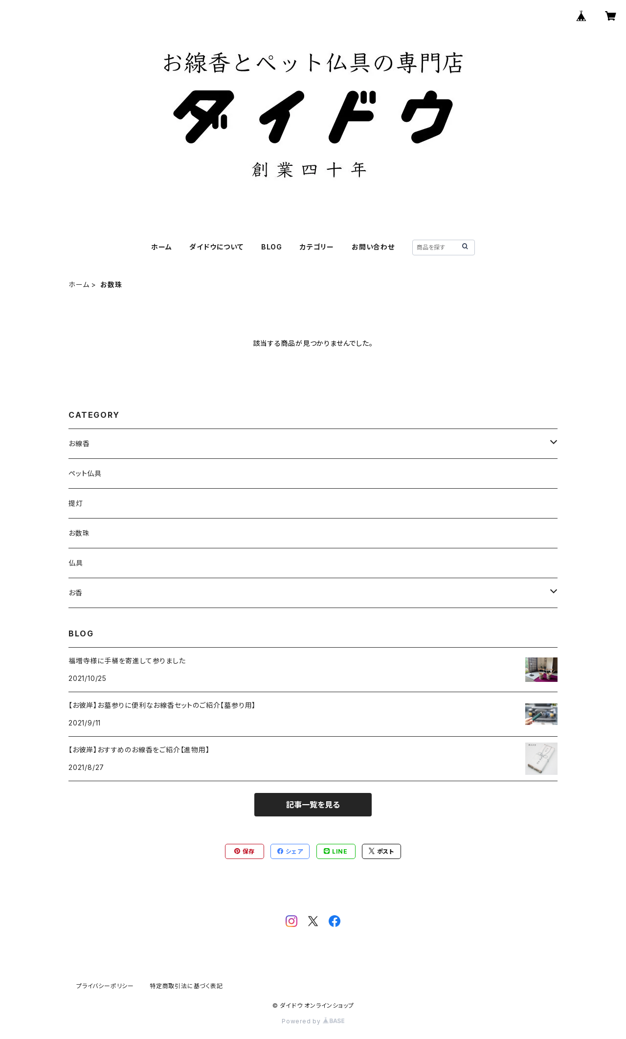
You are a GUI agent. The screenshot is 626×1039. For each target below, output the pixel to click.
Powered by (313, 1021)
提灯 (75, 503)
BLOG (271, 247)
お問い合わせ (373, 247)
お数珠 (78, 533)
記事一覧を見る (313, 805)
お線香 (78, 443)
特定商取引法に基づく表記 (186, 986)
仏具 (75, 563)
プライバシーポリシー (105, 986)
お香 (75, 592)
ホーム (161, 247)
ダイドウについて (216, 247)
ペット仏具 (85, 473)
